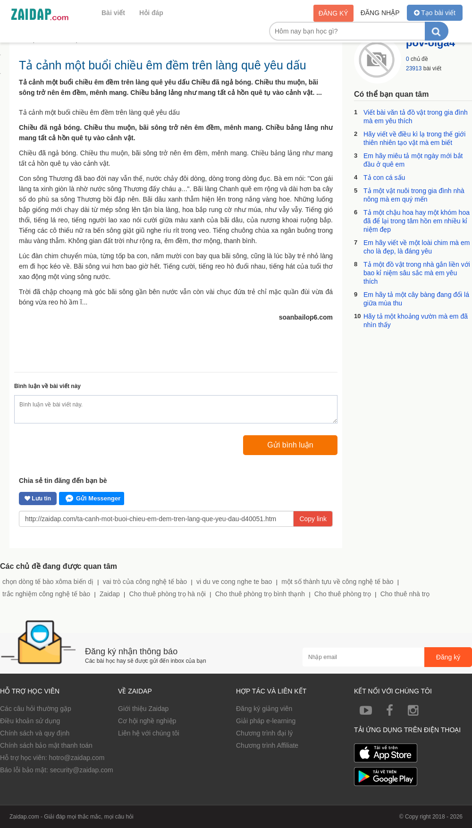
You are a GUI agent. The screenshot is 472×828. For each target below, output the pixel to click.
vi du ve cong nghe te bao (234, 581)
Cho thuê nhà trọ (405, 594)
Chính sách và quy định (34, 733)
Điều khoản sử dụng (30, 721)
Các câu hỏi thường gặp (35, 708)
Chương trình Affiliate (267, 745)
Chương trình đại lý (264, 733)
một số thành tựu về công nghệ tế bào (337, 581)
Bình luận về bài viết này (47, 386)
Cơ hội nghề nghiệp (147, 721)
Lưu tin (38, 498)
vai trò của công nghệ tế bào (145, 581)
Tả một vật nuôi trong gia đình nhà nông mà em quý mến (413, 195)
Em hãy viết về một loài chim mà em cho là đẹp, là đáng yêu (416, 247)
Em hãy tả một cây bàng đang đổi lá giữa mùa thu (416, 299)
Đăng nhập (380, 13)
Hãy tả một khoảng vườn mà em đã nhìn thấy (415, 321)
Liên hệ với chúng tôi (148, 733)
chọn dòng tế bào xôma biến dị (47, 581)
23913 (413, 68)
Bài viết (113, 13)
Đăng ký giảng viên (264, 708)
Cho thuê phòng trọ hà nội (167, 594)
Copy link (313, 519)
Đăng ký (333, 13)
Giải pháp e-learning (265, 721)
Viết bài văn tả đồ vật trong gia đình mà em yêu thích (415, 117)
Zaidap (110, 594)
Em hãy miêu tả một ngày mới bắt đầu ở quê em (413, 160)
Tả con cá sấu (384, 177)
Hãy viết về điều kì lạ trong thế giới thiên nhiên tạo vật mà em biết (414, 138)
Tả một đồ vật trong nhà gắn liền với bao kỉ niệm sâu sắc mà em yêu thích (416, 273)
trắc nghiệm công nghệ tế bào (46, 594)
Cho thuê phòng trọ (342, 594)
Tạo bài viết (434, 13)
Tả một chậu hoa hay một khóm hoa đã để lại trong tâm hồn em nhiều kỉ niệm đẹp (416, 221)
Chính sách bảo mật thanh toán (46, 745)
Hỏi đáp (151, 13)
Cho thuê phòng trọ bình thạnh (260, 594)
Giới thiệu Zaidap (143, 708)
